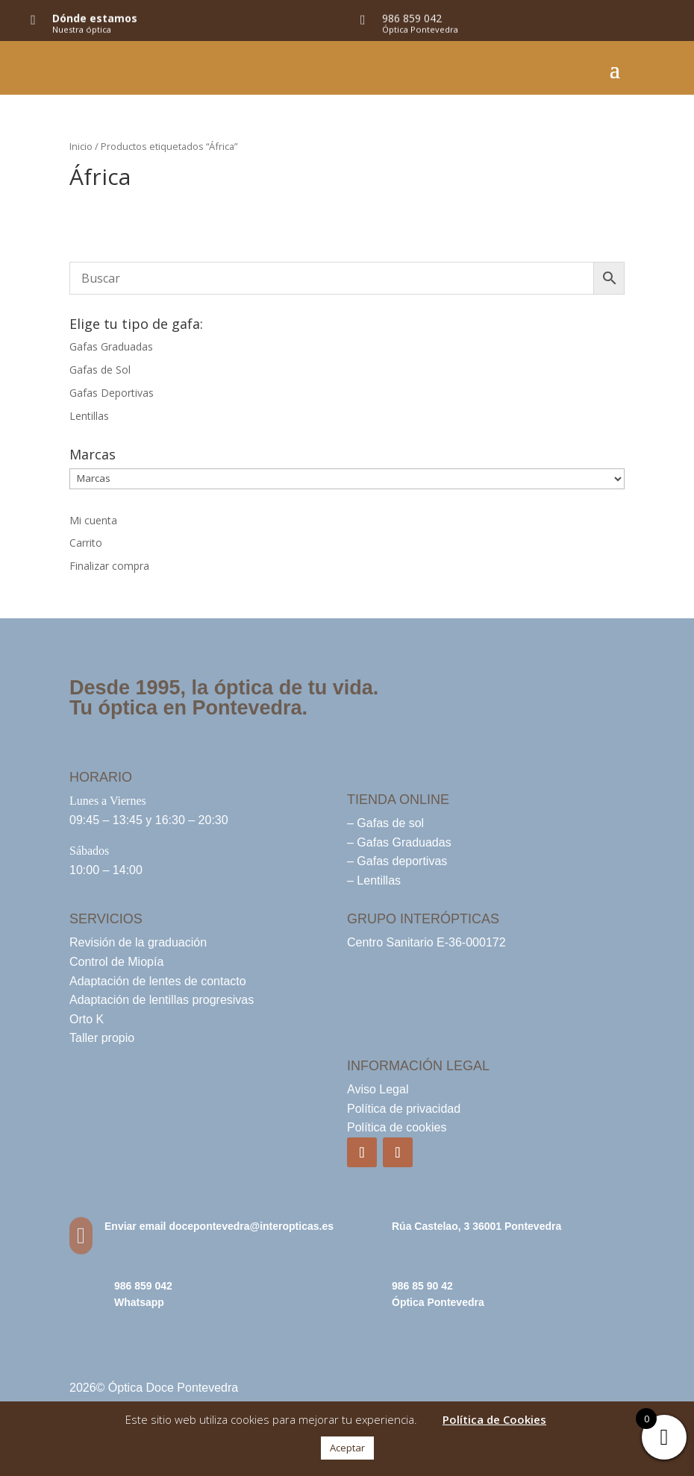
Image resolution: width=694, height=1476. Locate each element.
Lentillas (89, 416)
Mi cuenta (93, 520)
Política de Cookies (494, 1419)
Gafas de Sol (100, 369)
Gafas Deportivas (111, 393)
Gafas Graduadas (111, 346)
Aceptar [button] (347, 1447)
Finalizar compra (109, 566)
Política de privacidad (403, 1108)
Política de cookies (396, 1127)
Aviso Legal (377, 1089)
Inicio (81, 146)
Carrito (85, 543)
